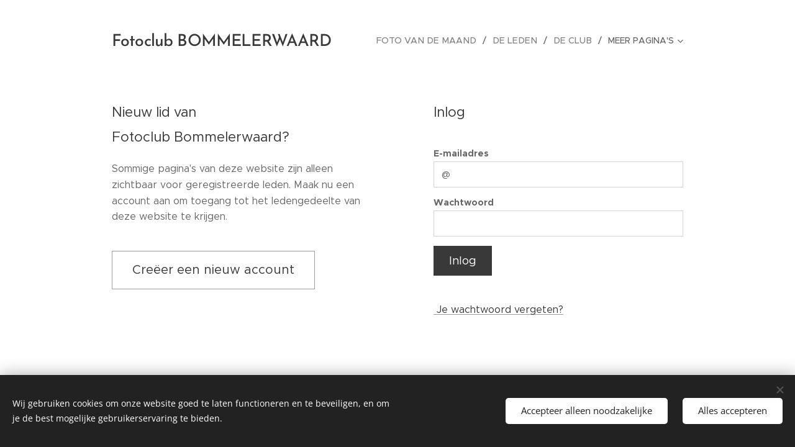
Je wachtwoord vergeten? (498, 309)
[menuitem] (437, 40)
